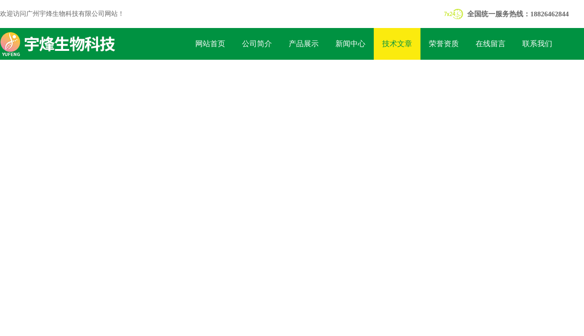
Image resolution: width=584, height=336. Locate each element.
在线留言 (491, 44)
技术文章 (397, 44)
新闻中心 (350, 44)
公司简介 (257, 44)
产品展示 (304, 44)
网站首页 (210, 44)
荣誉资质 (444, 44)
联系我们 (537, 44)
